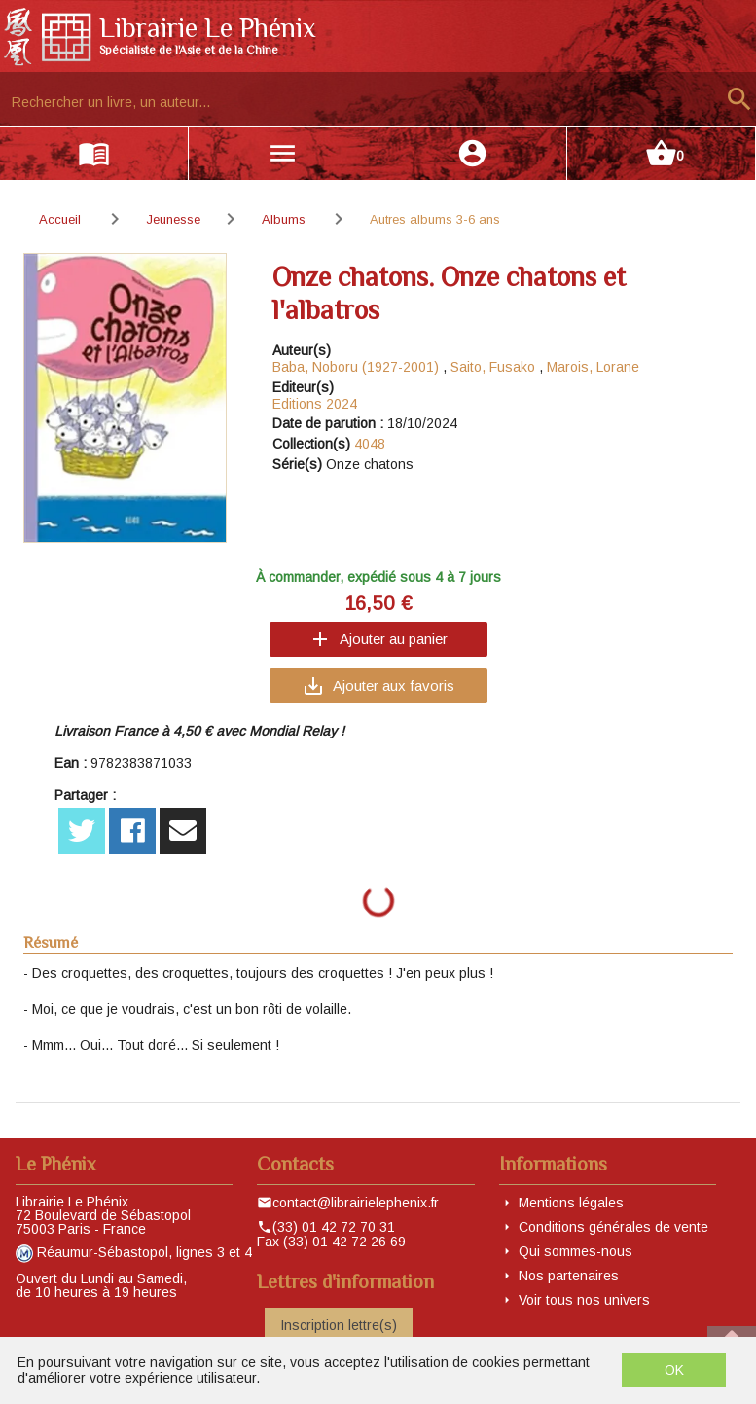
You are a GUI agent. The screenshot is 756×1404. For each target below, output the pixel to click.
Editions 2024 (314, 404)
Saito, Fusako (492, 367)
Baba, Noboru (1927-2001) (355, 367)
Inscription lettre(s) (338, 1325)
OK (674, 1370)
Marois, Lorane (593, 367)
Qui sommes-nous (575, 1251)
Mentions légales (571, 1202)
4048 (369, 443)
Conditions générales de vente (613, 1227)
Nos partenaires (569, 1275)
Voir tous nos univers (584, 1300)
